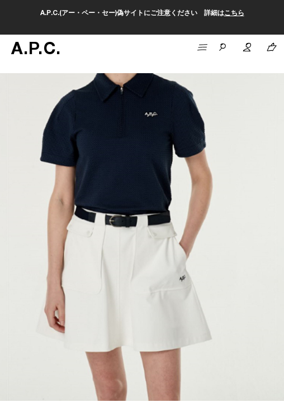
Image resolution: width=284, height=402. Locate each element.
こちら (234, 13)
